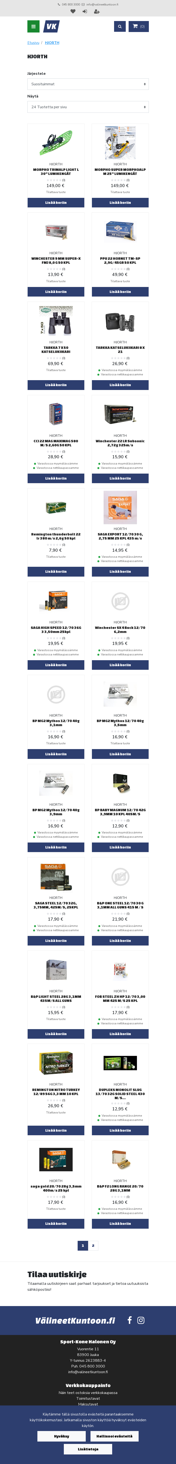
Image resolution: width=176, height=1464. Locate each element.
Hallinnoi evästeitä (114, 1436)
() (139, 26)
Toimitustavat (88, 1398)
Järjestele (36, 73)
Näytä (32, 96)
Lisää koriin (56, 202)
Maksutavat (88, 1404)
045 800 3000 (71, 4)
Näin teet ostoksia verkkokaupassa (88, 1392)
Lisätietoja (88, 1449)
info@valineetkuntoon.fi (102, 4)
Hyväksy (61, 1436)
